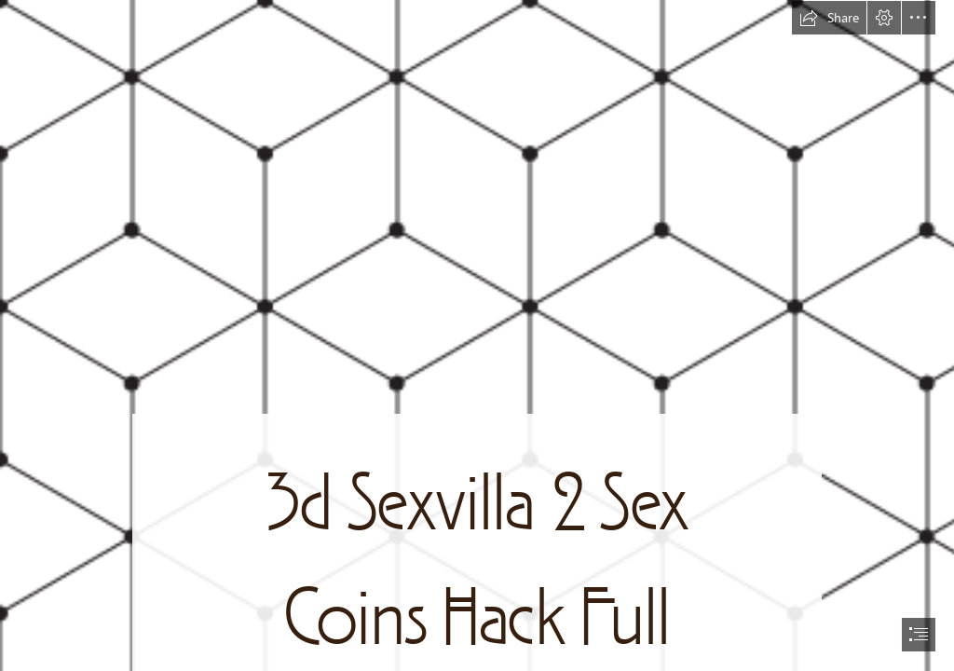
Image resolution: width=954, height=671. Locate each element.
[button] (829, 17)
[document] (477, 335)
